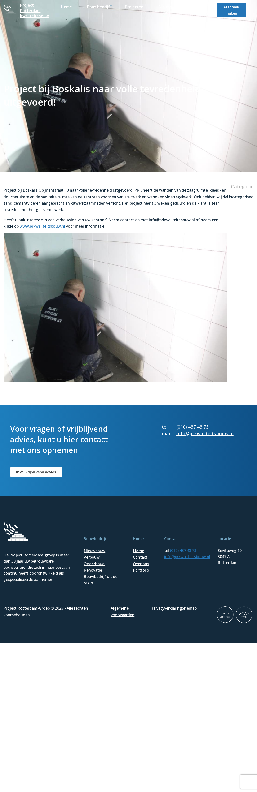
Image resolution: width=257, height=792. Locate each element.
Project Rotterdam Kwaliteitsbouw (34, 10)
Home (66, 6)
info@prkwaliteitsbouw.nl (205, 433)
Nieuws (165, 6)
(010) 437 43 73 (192, 427)
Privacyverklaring (167, 608)
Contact (140, 557)
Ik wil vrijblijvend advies (36, 471)
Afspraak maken (231, 10)
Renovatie (93, 570)
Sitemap (189, 608)
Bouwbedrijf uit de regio (100, 579)
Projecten (134, 6)
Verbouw (92, 557)
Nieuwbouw (94, 550)
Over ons (141, 563)
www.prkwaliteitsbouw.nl (42, 226)
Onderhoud (94, 563)
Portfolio (141, 570)
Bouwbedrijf (98, 6)
